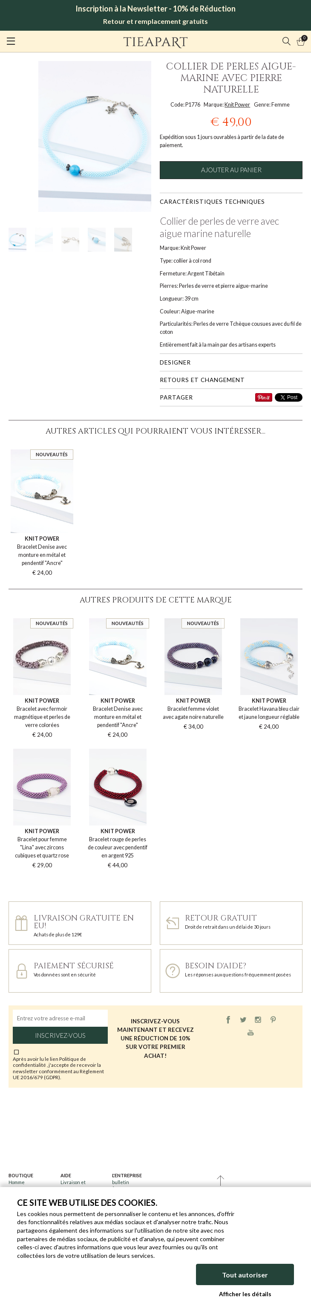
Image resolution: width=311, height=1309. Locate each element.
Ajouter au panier (231, 170)
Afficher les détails (245, 1294)
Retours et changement (202, 379)
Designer (175, 362)
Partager (176, 397)
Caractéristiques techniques (212, 201)
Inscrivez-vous (60, 1035)
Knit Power (237, 104)
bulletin (120, 1182)
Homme (17, 1182)
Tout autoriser (245, 1275)
